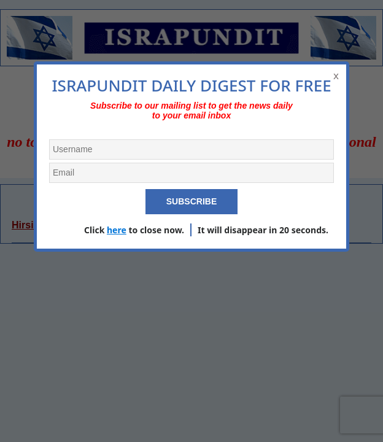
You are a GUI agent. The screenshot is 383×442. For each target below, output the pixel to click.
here (116, 230)
